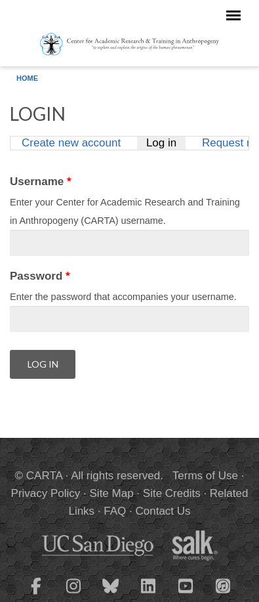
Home (27, 78)
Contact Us (162, 511)
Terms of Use (205, 475)
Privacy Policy (46, 493)
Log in (166, 143)
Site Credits (172, 493)
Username (40, 181)
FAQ (115, 511)
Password (40, 276)
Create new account (71, 143)
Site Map (112, 493)
